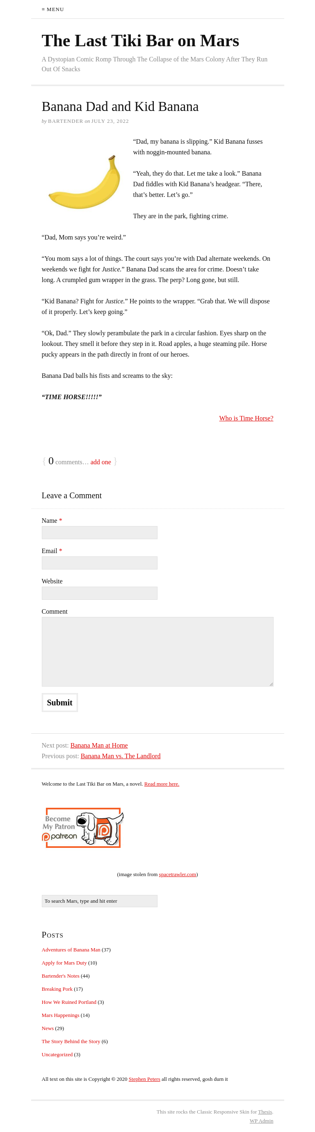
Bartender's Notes (61, 976)
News (48, 1028)
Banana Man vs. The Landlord (121, 755)
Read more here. (162, 784)
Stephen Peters (144, 1079)
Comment (55, 611)
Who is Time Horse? (246, 418)
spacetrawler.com (177, 874)
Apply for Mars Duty (64, 963)
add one (101, 462)
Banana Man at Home (99, 745)
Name (52, 520)
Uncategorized (57, 1054)
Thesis (265, 1112)
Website (52, 581)
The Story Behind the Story (71, 1041)
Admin (262, 1121)
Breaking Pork (57, 989)
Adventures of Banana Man (71, 950)
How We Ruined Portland (69, 1002)
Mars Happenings (61, 1015)
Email (52, 550)
